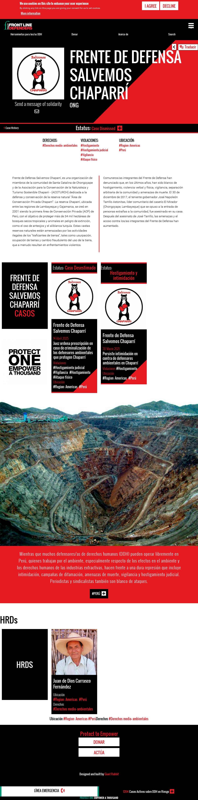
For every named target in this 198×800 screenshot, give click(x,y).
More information (30, 13)
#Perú (122, 150)
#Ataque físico (89, 159)
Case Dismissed (102, 128)
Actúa (99, 752)
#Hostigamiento (90, 145)
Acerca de (123, 34)
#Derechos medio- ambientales (53, 147)
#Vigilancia (87, 154)
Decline (169, 6)
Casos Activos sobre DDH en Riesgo (145, 791)
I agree (151, 6)
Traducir (190, 46)
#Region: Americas (130, 145)
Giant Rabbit (112, 773)
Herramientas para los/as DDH (26, 34)
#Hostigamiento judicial (95, 150)
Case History (12, 128)
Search (172, 34)
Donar (75, 34)
